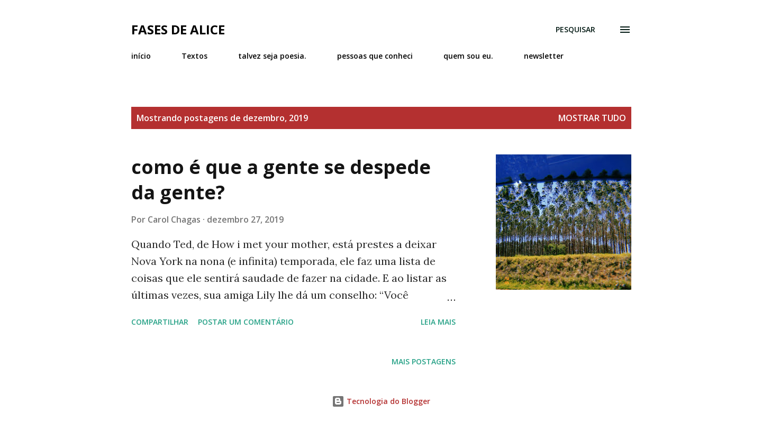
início (141, 56)
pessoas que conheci (375, 56)
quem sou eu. (468, 56)
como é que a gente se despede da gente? (281, 179)
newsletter (544, 56)
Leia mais (438, 322)
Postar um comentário (246, 322)
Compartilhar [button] (159, 322)
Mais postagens (424, 361)
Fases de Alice (178, 29)
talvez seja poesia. (272, 56)
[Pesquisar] (575, 29)
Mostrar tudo (592, 118)
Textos (194, 56)
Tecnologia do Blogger (381, 401)
